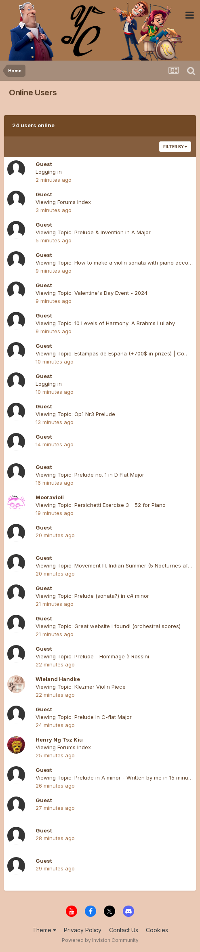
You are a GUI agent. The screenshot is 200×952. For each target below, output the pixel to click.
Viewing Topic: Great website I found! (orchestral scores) (108, 626)
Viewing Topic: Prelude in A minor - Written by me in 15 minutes (116, 777)
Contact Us (123, 930)
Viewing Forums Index (63, 202)
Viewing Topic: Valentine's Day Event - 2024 (91, 293)
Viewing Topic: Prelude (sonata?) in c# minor (92, 596)
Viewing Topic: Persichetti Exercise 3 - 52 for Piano (101, 505)
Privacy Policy (82, 930)
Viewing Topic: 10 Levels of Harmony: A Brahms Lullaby (105, 323)
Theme (44, 930)
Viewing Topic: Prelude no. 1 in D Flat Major (90, 474)
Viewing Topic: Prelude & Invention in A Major (93, 232)
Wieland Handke (58, 679)
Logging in (49, 171)
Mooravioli (50, 497)
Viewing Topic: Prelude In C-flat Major (84, 717)
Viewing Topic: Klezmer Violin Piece (81, 686)
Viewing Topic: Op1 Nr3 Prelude (75, 414)
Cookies (157, 930)
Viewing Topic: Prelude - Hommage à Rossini (92, 656)
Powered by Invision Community (100, 940)
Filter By (175, 146)
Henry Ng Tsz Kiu (59, 739)
